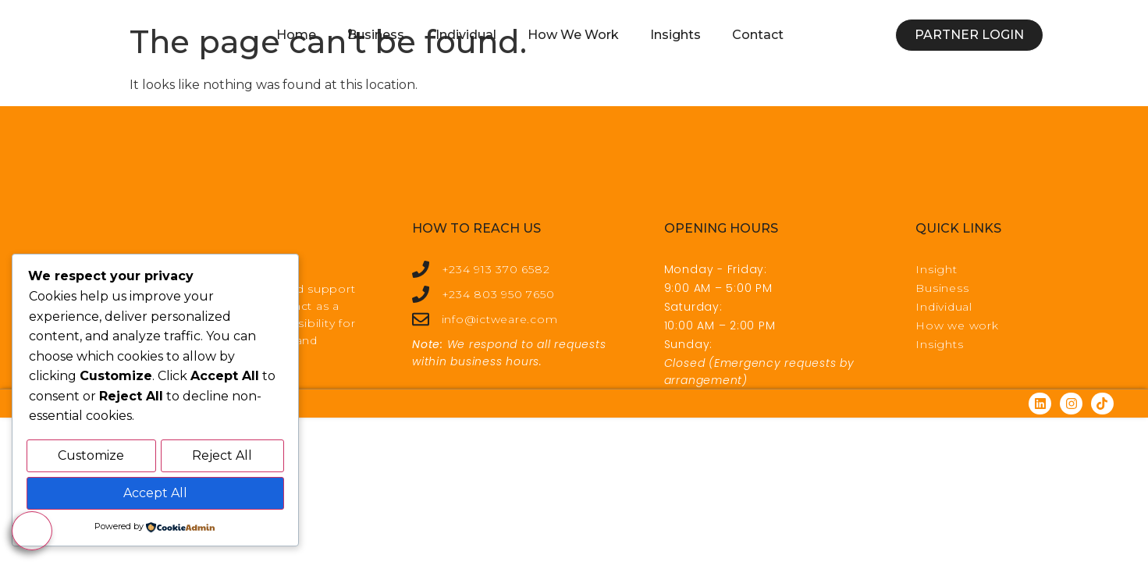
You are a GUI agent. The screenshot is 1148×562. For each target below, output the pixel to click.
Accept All (155, 493)
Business (375, 34)
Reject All (222, 457)
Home (296, 34)
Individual (465, 34)
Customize (91, 457)
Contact (758, 34)
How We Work (573, 34)
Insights (675, 34)
